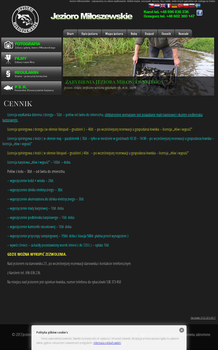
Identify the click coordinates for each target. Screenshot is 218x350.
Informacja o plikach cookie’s (107, 343)
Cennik (166, 34)
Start (70, 34)
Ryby (134, 34)
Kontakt (183, 34)
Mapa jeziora (114, 34)
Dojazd (149, 34)
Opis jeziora (89, 34)
